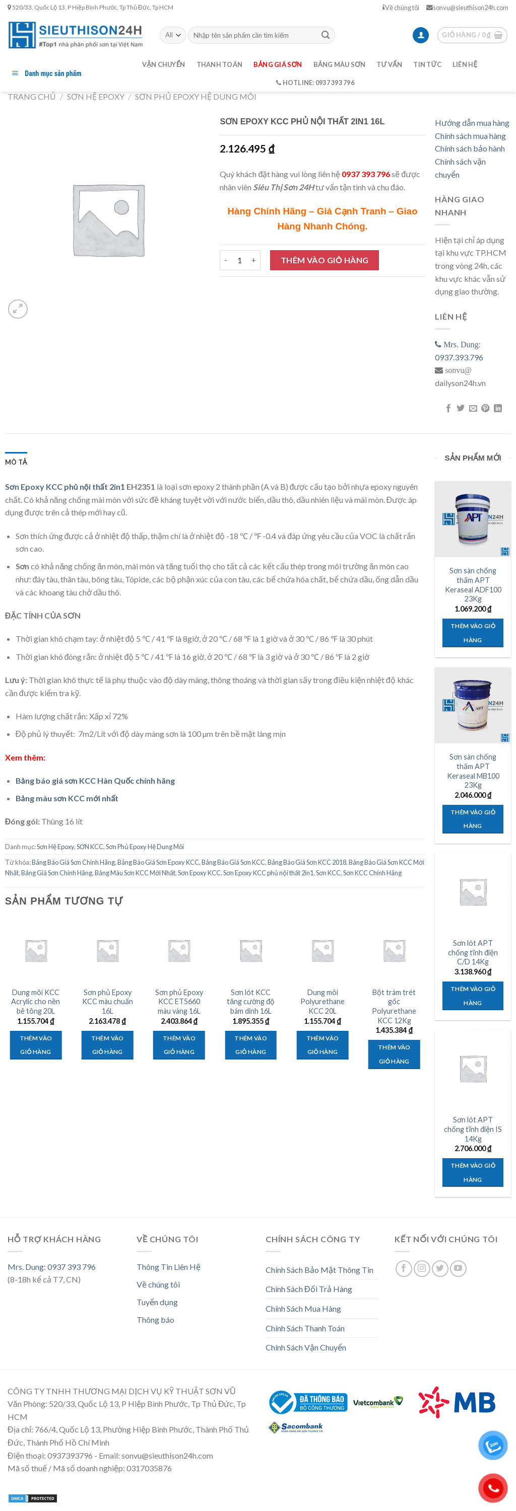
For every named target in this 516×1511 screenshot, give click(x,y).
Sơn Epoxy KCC (199, 873)
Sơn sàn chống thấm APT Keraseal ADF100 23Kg (473, 584)
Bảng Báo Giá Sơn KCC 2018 (307, 862)
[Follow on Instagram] (422, 1268)
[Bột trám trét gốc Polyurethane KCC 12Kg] (394, 950)
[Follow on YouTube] (458, 1268)
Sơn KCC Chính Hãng (372, 873)
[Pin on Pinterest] (485, 408)
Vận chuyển (163, 64)
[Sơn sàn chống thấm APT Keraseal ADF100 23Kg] (473, 519)
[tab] (16, 462)
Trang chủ (32, 96)
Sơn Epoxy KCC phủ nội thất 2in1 (65, 486)
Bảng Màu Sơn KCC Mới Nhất (135, 873)
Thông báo (155, 1319)
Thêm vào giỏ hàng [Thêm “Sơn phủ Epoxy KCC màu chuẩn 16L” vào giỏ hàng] (107, 1045)
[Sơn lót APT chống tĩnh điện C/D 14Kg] (473, 892)
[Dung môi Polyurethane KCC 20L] (323, 950)
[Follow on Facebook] (404, 1268)
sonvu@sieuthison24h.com (467, 8)
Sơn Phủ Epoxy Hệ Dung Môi (195, 96)
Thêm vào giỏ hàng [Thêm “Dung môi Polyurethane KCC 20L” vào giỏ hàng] (322, 1045)
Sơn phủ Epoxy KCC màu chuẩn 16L (107, 1001)
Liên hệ (465, 64)
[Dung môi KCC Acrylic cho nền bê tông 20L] (36, 950)
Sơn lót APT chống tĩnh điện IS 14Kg (473, 1129)
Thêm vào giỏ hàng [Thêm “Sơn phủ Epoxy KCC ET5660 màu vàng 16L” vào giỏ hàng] (179, 1045)
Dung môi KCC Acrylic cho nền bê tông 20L (35, 1001)
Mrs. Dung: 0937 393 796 (52, 1266)
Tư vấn (389, 64)
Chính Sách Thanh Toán (305, 1328)
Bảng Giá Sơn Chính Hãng (56, 873)
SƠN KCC (90, 847)
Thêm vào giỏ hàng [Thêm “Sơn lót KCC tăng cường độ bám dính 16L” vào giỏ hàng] (250, 1045)
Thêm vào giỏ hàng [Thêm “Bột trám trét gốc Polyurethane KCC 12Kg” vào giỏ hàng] (394, 1054)
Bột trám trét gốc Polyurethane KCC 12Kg (394, 1006)
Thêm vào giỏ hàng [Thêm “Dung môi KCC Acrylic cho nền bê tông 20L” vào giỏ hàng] (36, 1045)
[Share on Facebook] (448, 408)
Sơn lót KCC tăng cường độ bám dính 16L (251, 1001)
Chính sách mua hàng (470, 135)
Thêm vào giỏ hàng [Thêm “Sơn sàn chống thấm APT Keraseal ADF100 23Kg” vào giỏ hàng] (472, 633)
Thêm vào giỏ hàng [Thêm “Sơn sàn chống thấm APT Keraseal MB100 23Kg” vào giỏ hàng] (472, 819)
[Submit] (325, 35)
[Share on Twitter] (461, 408)
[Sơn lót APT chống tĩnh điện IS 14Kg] (473, 1068)
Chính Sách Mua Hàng (303, 1308)
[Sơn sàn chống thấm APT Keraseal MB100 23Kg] (473, 705)
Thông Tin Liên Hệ (169, 1266)
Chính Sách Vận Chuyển (306, 1347)
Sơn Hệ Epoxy (95, 96)
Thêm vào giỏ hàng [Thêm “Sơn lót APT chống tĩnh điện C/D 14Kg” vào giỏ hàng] (472, 996)
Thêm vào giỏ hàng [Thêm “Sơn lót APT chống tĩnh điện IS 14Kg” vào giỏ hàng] (472, 1172)
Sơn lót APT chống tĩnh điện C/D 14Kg (473, 952)
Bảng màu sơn (339, 64)
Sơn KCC (328, 873)
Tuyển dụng (157, 1302)
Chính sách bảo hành (470, 148)
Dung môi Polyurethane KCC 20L (322, 1001)
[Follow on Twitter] (440, 1268)
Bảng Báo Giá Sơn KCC (233, 862)
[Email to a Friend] (473, 408)
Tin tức (427, 64)
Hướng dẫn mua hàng (472, 122)
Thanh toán (220, 64)
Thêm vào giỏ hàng (325, 260)
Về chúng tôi (400, 8)
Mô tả (16, 462)
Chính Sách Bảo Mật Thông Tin (319, 1269)
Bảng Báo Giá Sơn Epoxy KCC (158, 862)
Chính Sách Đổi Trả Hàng (309, 1289)
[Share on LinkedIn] (497, 408)
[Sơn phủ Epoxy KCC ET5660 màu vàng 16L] (179, 950)
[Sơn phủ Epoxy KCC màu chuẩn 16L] (108, 950)
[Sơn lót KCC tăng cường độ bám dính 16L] (251, 950)
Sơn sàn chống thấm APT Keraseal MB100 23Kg (473, 770)
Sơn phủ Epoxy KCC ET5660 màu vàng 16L (179, 1001)
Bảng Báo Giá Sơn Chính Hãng (73, 862)
